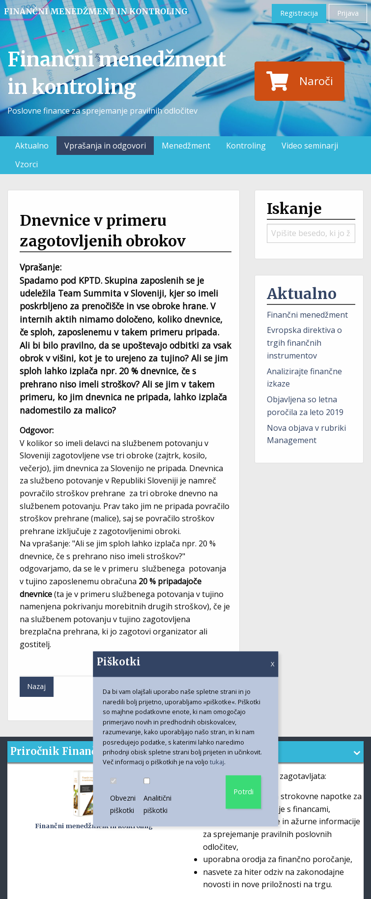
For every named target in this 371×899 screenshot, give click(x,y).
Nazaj (36, 686)
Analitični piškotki (160, 797)
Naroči (299, 81)
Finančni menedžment (307, 314)
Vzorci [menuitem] (26, 164)
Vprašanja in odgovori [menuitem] (105, 145)
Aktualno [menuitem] (32, 145)
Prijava (348, 13)
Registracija (299, 13)
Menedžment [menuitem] (186, 145)
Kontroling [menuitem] (246, 145)
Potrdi (243, 791)
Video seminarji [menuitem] (310, 145)
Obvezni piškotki (126, 797)
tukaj (217, 762)
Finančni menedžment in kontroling (96, 11)
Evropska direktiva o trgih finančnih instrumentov (304, 342)
